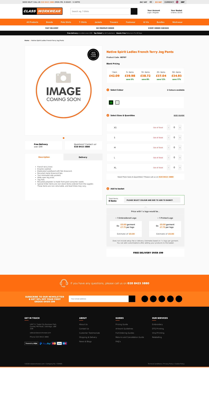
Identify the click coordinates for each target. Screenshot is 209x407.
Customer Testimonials (89, 333)
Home (27, 40)
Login (149, 12)
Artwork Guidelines (124, 328)
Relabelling (157, 337)
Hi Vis (146, 22)
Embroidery (157, 324)
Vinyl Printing (158, 333)
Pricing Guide (122, 324)
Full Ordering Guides (125, 333)
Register (156, 12)
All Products (32, 22)
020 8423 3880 (47, 2)
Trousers (114, 22)
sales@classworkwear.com (40, 333)
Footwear (130, 22)
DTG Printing (158, 328)
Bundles (160, 22)
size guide (179, 115)
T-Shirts (83, 22)
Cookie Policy (179, 364)
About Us (83, 324)
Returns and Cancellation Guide (130, 337)
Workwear (177, 22)
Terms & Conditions (155, 364)
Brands (49, 22)
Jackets (98, 22)
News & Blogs (85, 341)
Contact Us (84, 328)
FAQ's (118, 341)
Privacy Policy (168, 364)
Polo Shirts (66, 22)
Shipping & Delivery (88, 337)
